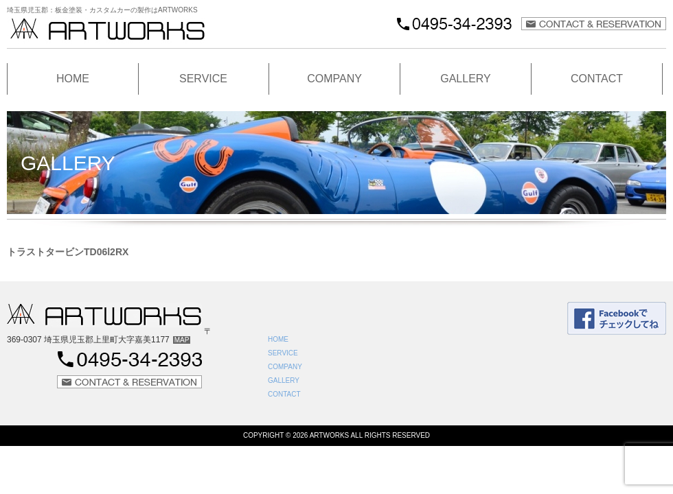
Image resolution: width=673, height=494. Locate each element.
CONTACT (597, 78)
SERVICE (203, 78)
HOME (72, 78)
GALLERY (465, 78)
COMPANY (334, 78)
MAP (182, 340)
